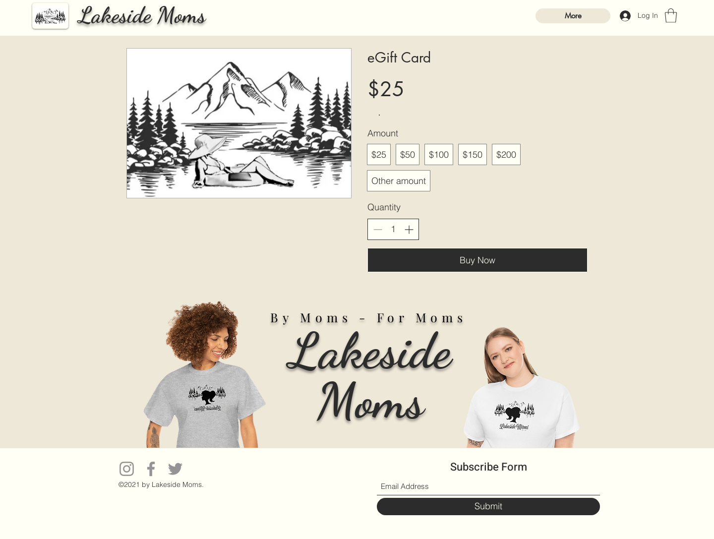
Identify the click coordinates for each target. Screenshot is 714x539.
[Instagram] (126, 469)
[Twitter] (175, 469)
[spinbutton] (393, 229)
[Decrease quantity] (377, 229)
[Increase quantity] (409, 229)
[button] (671, 15)
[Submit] (488, 506)
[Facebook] (151, 469)
